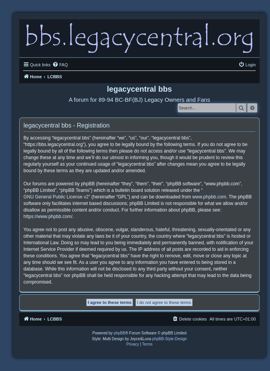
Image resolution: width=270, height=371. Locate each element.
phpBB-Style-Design (169, 339)
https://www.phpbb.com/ (47, 216)
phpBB (119, 333)
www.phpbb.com (209, 197)
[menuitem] (60, 64)
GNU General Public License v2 (55, 197)
